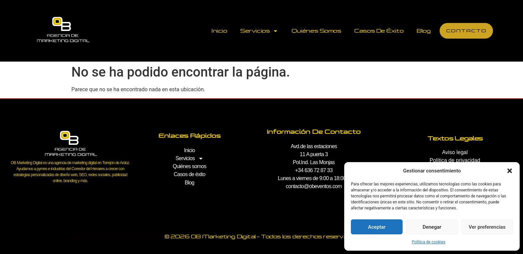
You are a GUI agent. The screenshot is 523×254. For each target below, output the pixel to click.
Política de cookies (429, 242)
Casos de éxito (378, 31)
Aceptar (377, 227)
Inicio (218, 31)
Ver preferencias (487, 227)
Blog (423, 31)
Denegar (432, 227)
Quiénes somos (316, 31)
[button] (509, 170)
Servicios (259, 31)
